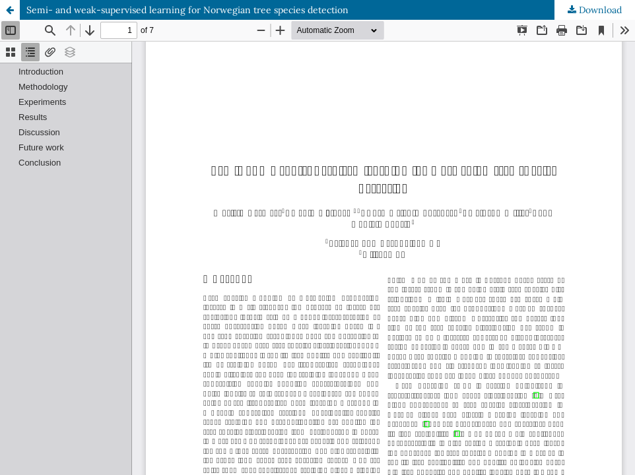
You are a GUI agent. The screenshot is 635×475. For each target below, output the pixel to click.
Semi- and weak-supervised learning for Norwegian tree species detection (187, 10)
